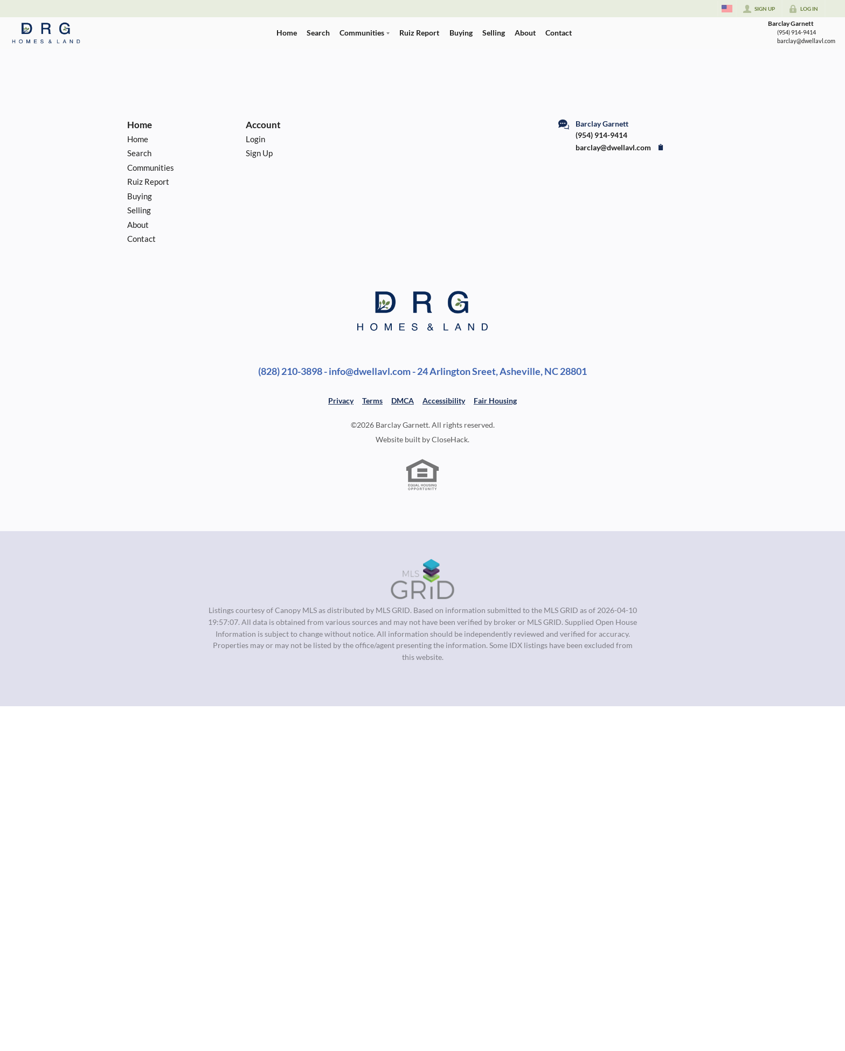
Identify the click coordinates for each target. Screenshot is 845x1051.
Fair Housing (495, 400)
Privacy (341, 400)
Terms (372, 400)
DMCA (402, 400)
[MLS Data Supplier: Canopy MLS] (422, 579)
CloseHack (450, 439)
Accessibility (443, 400)
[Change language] (727, 8)
